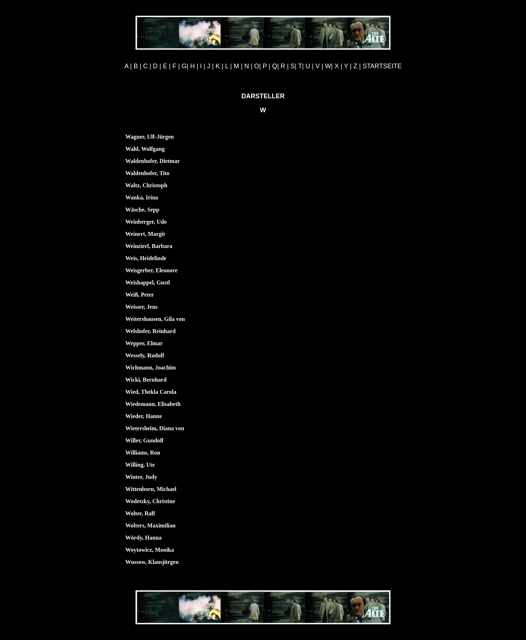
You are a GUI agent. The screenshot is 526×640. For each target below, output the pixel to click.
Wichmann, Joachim (151, 367)
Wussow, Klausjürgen (152, 562)
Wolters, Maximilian (151, 525)
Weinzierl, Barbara (149, 246)
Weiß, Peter (140, 295)
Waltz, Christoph (146, 185)
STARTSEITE (382, 66)
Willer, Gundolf (145, 440)
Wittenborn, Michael (151, 489)
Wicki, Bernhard (146, 380)
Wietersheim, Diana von (155, 428)
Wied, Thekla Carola (151, 392)
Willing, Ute (140, 465)
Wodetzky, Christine (151, 501)
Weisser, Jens (142, 307)
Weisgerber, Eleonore (152, 270)
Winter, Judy (141, 477)
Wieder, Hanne (144, 416)
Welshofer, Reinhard (151, 331)
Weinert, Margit (145, 234)
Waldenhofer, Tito (147, 173)
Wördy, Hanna (144, 538)
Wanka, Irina (142, 197)
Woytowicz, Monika (150, 550)
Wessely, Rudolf (145, 355)
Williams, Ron (143, 453)
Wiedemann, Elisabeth (153, 404)
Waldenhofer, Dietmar (153, 161)
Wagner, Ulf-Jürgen (150, 137)
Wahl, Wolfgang (145, 149)
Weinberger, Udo (146, 222)
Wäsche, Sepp (142, 210)
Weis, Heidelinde (146, 258)
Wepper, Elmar (144, 343)
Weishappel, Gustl (148, 282)
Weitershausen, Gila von (155, 319)
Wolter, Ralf (140, 513)
